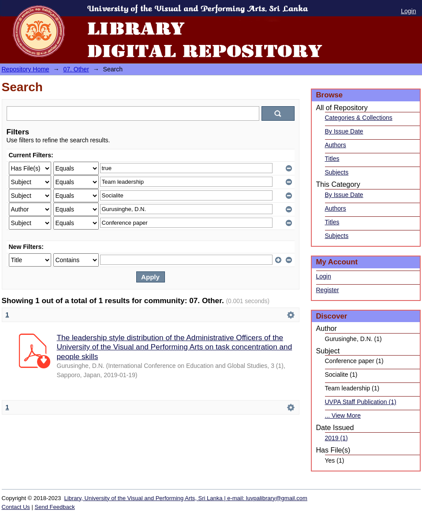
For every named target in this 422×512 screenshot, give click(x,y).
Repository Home (25, 69)
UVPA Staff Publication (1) (360, 401)
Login (408, 11)
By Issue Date (344, 131)
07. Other (76, 69)
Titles (332, 158)
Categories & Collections (358, 117)
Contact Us (16, 507)
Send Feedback (55, 507)
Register (327, 289)
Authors (335, 144)
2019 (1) (336, 438)
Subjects (337, 172)
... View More (343, 415)
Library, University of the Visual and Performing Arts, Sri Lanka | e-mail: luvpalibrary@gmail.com (185, 498)
